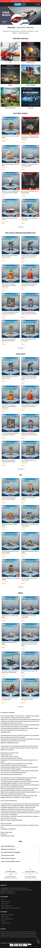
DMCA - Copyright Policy (6, 905)
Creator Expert (31, 62)
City (10, 62)
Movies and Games (10, 108)
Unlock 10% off (38, 942)
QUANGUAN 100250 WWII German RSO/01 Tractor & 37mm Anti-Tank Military (29, 644)
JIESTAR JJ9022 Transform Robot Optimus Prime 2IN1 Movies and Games (29, 257)
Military (10, 85)
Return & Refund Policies (6, 918)
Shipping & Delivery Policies (7, 914)
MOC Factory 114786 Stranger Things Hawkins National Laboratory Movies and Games (30, 137)
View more (20, 227)
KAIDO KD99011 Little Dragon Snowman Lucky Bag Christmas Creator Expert (9, 285)
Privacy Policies (4, 903)
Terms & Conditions (5, 901)
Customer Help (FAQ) (6, 923)
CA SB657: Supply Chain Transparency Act (10, 908)
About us (3, 899)
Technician (31, 108)
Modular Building (30, 85)
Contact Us (3, 921)
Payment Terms (4, 916)
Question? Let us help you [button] (34, 946)
